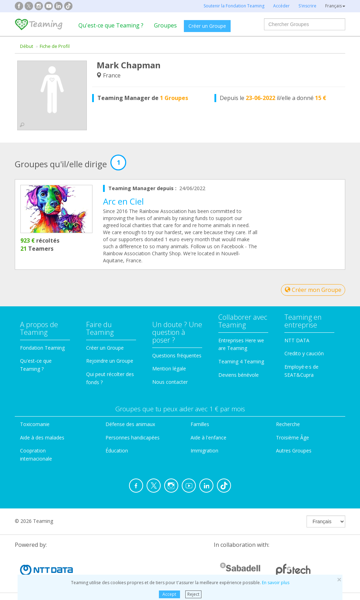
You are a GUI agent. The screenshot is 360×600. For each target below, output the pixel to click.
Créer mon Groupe (313, 290)
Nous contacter (170, 382)
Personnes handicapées (132, 437)
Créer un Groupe (207, 26)
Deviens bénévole (238, 374)
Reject (193, 594)
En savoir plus (275, 583)
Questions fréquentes (176, 355)
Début (26, 46)
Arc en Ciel (123, 201)
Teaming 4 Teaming (241, 361)
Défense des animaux (130, 424)
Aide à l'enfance (208, 437)
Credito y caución (304, 353)
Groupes (165, 25)
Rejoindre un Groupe (109, 360)
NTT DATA (296, 340)
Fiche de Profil (55, 46)
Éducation (116, 450)
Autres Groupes (293, 450)
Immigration (204, 450)
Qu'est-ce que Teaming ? (110, 25)
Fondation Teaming (42, 347)
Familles (200, 424)
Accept (169, 594)
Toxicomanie (35, 424)
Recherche (288, 424)
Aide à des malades (42, 437)
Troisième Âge (292, 437)
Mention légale (169, 368)
